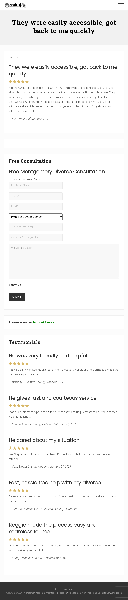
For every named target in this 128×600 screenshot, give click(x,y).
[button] (121, 5)
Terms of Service (43, 322)
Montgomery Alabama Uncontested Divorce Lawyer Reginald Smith (55, 592)
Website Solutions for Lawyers (101, 592)
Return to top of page (64, 588)
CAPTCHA (15, 285)
